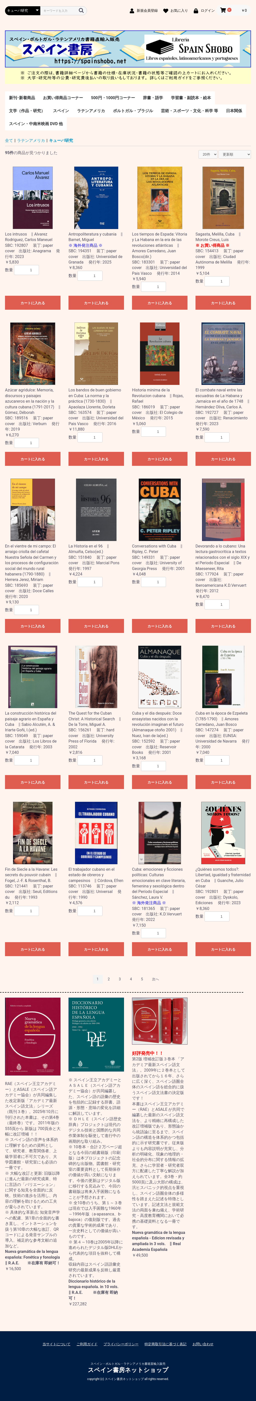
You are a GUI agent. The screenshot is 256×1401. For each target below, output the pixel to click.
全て (9, 140)
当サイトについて (56, 1344)
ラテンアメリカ (91, 110)
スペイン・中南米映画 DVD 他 (36, 123)
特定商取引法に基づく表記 (165, 1344)
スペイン (61, 110)
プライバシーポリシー (121, 1344)
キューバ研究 (61, 140)
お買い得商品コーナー (63, 97)
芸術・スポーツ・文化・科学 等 (189, 110)
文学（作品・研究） (27, 110)
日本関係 (234, 110)
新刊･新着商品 (22, 97)
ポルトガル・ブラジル (133, 110)
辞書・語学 (153, 97)
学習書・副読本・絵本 (191, 97)
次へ (155, 979)
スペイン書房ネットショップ (128, 1370)
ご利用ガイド (87, 1344)
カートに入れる (32, 303)
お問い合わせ (203, 1344)
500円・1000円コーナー (113, 97)
